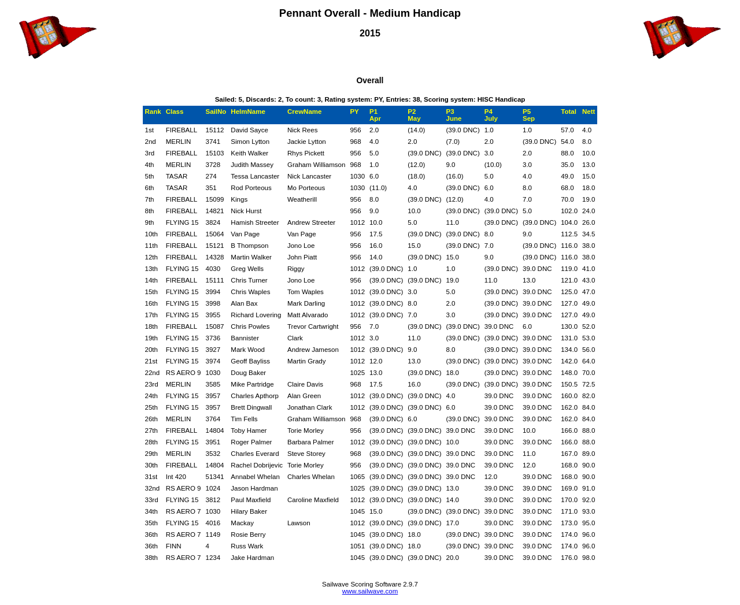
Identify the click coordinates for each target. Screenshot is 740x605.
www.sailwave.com (370, 591)
